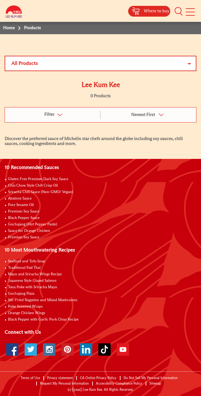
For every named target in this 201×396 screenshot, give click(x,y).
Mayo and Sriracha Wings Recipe (35, 274)
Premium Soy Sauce (23, 211)
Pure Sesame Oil (21, 205)
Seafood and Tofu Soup (26, 261)
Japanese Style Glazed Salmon (32, 281)
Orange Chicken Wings (26, 313)
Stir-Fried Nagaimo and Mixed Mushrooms (42, 300)
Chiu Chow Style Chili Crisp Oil (33, 186)
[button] (179, 11)
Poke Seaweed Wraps (25, 307)
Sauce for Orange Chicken (29, 231)
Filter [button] (49, 114)
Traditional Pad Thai (24, 268)
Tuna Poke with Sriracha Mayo (32, 287)
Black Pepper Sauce (24, 218)
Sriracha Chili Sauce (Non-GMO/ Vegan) (40, 192)
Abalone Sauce (20, 198)
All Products (24, 63)
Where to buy (156, 11)
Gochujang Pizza (21, 294)
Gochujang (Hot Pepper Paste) (32, 224)
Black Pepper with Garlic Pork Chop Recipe (43, 319)
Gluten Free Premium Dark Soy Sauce (38, 179)
